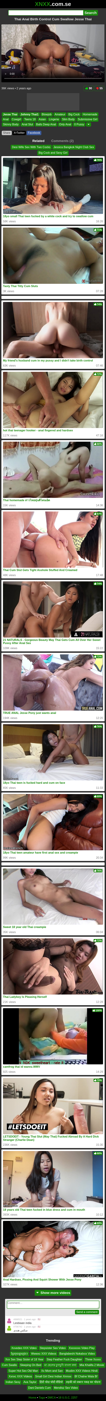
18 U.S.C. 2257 (67, 1397)
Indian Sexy (13, 1382)
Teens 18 (30, 119)
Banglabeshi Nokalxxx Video (77, 1353)
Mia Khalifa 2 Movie (92, 1365)
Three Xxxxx (93, 1359)
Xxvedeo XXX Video (24, 1348)
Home (32, 1397)
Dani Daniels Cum (39, 1387)
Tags (42, 1397)
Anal (6, 119)
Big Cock (74, 114)
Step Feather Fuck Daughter (64, 1359)
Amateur (60, 114)
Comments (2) (62, 141)
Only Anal (65, 124)
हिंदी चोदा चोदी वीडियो (51, 1382)
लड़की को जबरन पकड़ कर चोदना (83, 1382)
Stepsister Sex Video (53, 1348)
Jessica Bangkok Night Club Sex (74, 147)
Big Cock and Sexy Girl (53, 152)
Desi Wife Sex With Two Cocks (31, 147)
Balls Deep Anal (46, 124)
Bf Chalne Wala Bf (86, 1376)
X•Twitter (19, 132)
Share (7, 132)
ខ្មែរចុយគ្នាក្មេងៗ (19, 1353)
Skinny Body (11, 124)
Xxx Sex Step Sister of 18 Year (24, 1359)
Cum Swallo (9, 1365)
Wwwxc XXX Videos (43, 1353)
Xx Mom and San (52, 1370)
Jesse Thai (10, 114)
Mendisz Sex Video (66, 1387)
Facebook (34, 132)
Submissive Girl (87, 119)
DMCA (51, 1397)
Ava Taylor (29, 1382)
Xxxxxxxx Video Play (82, 1348)
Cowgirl (16, 119)
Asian (42, 119)
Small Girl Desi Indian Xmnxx (53, 1376)
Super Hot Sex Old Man (23, 1370)
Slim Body (68, 119)
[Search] (45, 13)
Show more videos (53, 1293)
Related (38, 141)
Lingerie (54, 119)
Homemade (90, 114)
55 (99, 88)
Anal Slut (27, 124)
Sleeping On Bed (30, 1365)
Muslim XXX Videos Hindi (82, 1370)
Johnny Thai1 (29, 114)
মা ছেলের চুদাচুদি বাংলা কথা (60, 1365)
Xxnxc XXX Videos (20, 1376)
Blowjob (47, 114)
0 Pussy (79, 124)
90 (88, 88)
